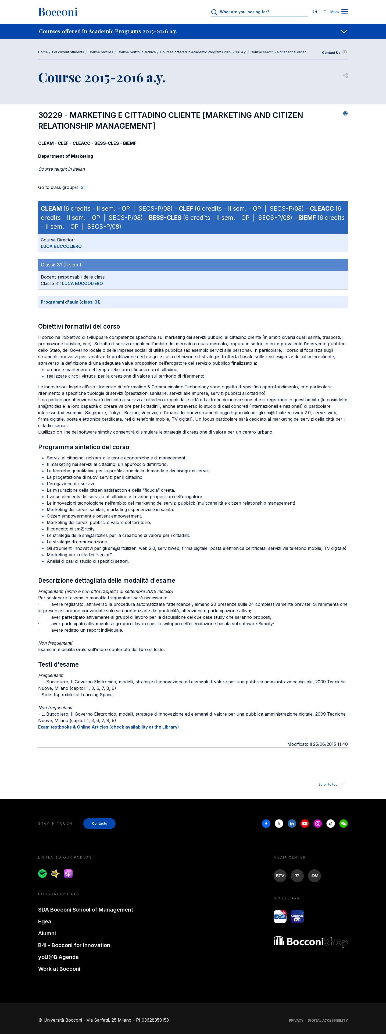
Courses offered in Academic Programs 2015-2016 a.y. (203, 52)
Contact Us (335, 53)
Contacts (99, 823)
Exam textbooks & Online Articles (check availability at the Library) (108, 727)
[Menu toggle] (344, 12)
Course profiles (100, 52)
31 (83, 187)
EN (314, 12)
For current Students (68, 52)
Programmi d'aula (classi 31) (71, 302)
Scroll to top (332, 784)
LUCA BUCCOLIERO (61, 246)
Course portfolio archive (136, 52)
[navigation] (193, 31)
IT (324, 12)
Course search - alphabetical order (278, 52)
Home (43, 52)
